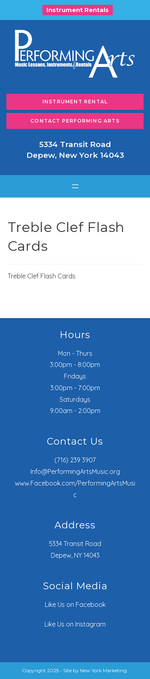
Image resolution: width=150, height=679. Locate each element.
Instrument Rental (75, 102)
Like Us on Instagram (75, 624)
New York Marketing (103, 670)
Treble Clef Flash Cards (42, 276)
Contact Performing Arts (75, 121)
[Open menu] (75, 186)
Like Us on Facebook (75, 604)
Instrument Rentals (77, 10)
